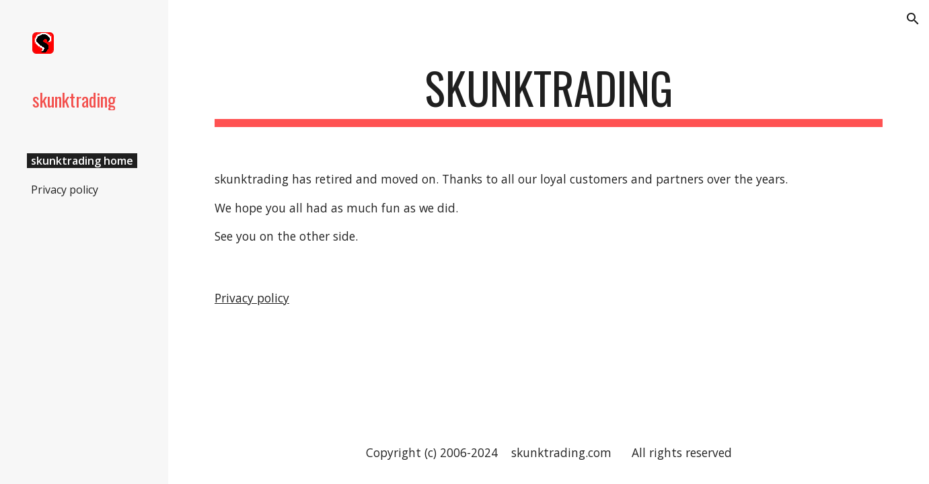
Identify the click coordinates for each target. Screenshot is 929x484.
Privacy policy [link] (64, 189)
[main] (548, 94)
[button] (913, 19)
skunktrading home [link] (82, 160)
